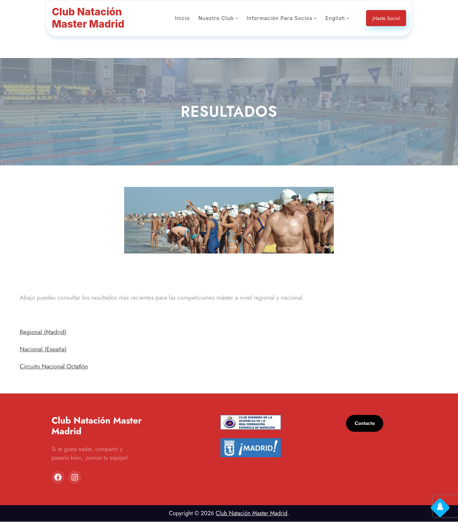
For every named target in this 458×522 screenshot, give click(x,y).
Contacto (365, 423)
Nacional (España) (45, 349)
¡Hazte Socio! (385, 18)
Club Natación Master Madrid (251, 514)
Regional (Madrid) (44, 332)
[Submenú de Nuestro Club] (240, 17)
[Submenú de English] (347, 17)
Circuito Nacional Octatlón (55, 366)
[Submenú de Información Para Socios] (316, 17)
